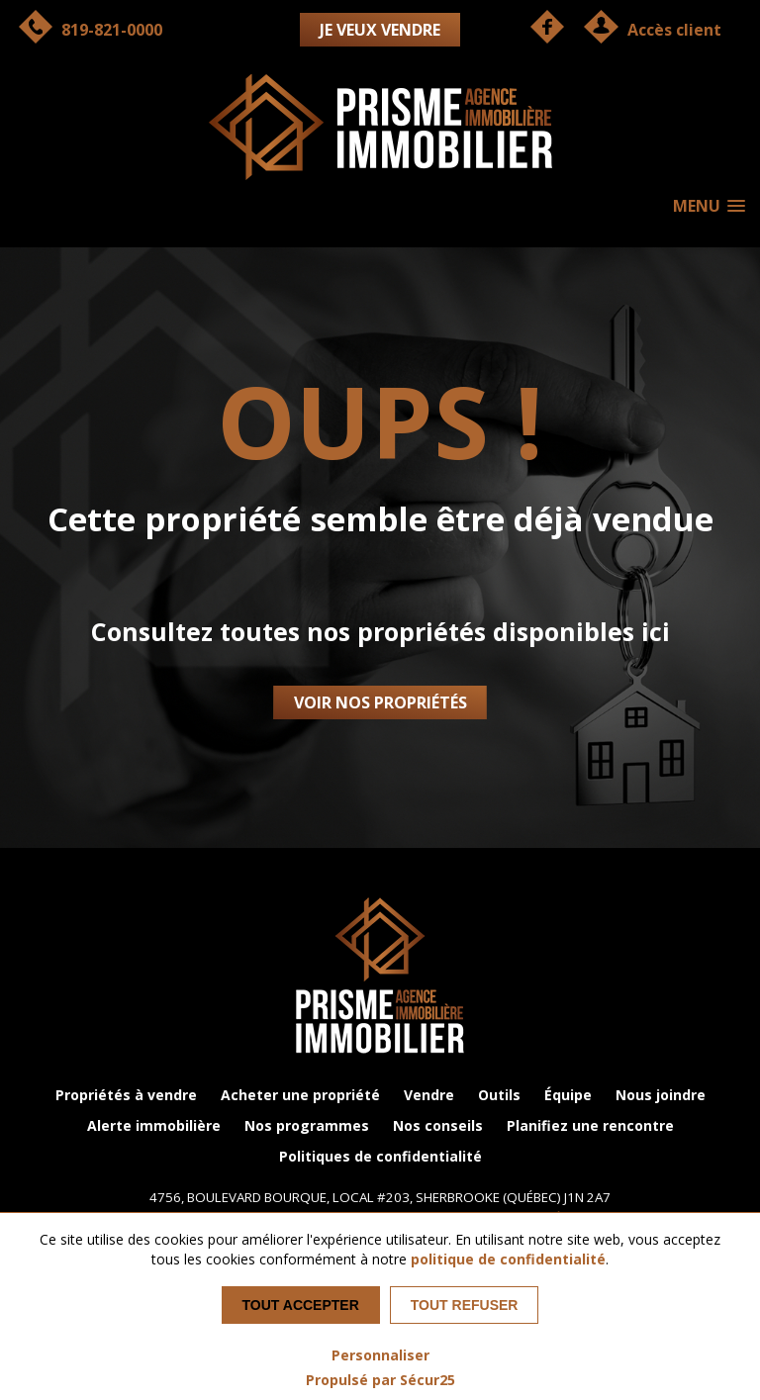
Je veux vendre (380, 30)
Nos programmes (306, 1125)
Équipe (568, 1094)
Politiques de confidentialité (380, 1156)
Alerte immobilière (154, 1125)
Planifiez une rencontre (590, 1125)
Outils (499, 1094)
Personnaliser (380, 1355)
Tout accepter (300, 1305)
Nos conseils (438, 1125)
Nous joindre (661, 1094)
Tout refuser (465, 1305)
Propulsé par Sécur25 (380, 1379)
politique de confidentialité (508, 1259)
